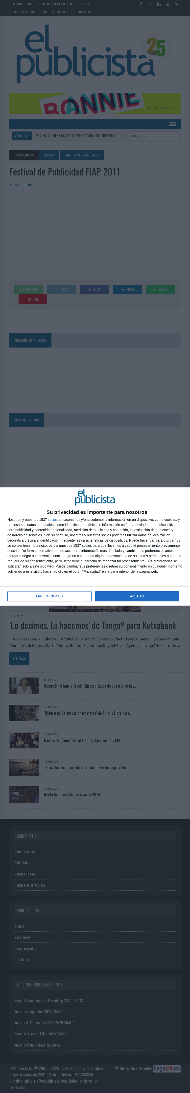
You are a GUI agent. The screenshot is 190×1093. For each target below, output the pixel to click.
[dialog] (95, 546)
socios (53, 519)
